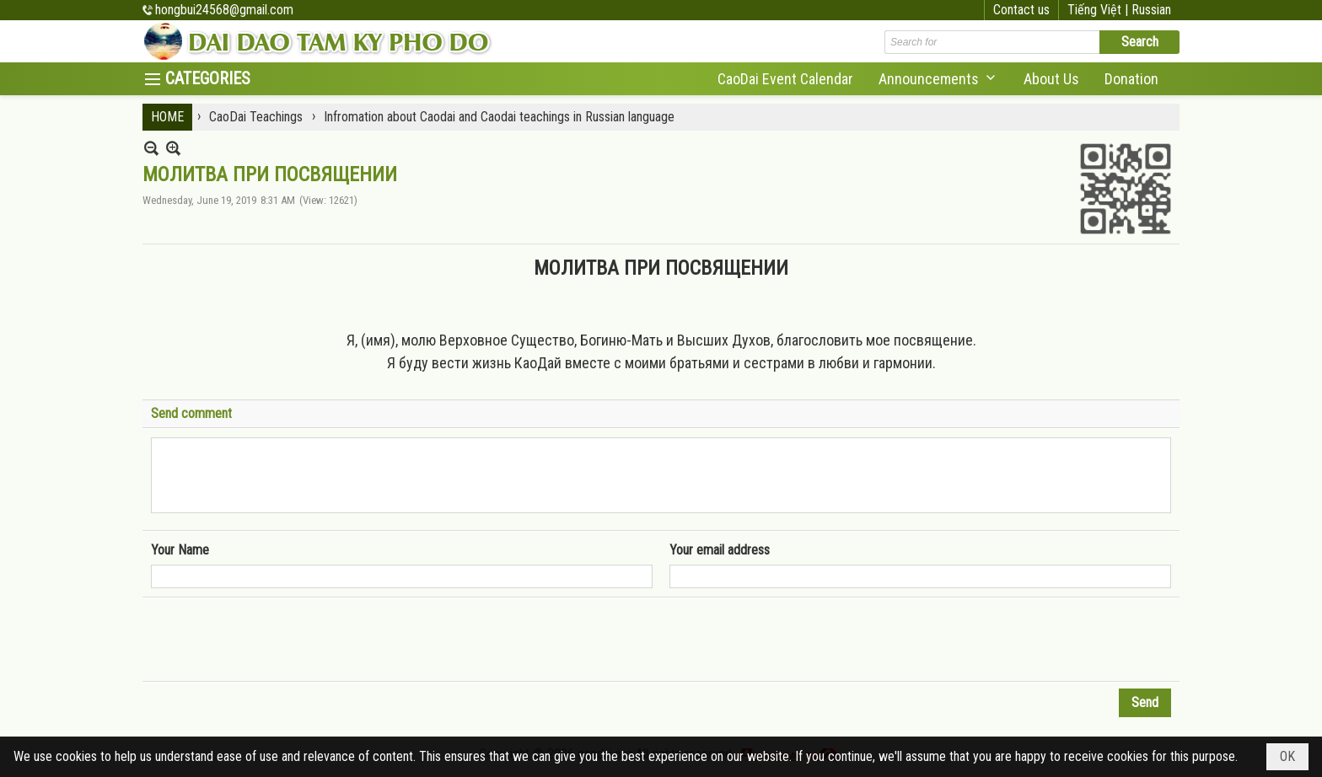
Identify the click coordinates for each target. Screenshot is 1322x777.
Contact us (1021, 10)
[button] (938, 78)
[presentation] (279, 640)
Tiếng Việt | (1099, 10)
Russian (1151, 10)
